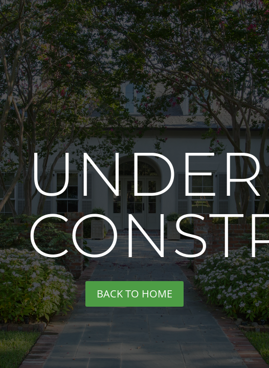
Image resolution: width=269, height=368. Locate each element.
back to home (134, 294)
